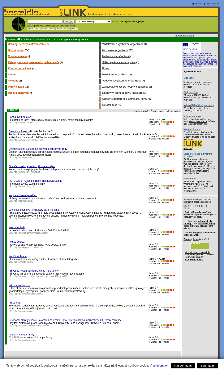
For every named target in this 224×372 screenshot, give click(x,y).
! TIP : (30, 26)
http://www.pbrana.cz (24, 262)
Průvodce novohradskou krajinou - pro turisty (34, 270)
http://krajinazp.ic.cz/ (23, 201)
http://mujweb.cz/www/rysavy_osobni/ (31, 326)
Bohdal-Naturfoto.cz (20, 117)
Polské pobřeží (17, 241)
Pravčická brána (18, 256)
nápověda (73, 29)
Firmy (105, 68)
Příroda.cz (14, 302)
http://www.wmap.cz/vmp (25, 340)
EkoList (196, 173)
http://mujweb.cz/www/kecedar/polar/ (31, 233)
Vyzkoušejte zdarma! (184, 35)
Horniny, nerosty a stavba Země (27, 44)
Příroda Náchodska (19, 285)
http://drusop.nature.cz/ (24, 157)
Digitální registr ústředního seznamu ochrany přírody (38, 148)
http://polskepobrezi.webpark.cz (28, 247)
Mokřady (13, 80)
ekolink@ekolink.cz (198, 121)
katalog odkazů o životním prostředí (110, 14)
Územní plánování (18, 92)
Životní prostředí (36, 39)
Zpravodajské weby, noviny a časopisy (125, 86)
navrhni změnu (47, 29)
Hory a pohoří (16, 50)
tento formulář (200, 124)
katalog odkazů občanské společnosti (27, 14)
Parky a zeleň (16, 86)
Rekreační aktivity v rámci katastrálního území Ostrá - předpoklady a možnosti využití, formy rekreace (65, 320)
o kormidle (61, 29)
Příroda (53, 39)
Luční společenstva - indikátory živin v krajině (34, 209)
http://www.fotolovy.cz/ (24, 186)
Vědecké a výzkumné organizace (121, 80)
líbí (159, 124)
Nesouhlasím (183, 365)
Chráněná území (17, 56)
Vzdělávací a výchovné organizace (122, 44)
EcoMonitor (195, 171)
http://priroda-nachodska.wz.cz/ (28, 294)
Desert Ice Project (19, 131)
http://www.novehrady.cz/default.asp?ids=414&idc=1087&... (41, 276)
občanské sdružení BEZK (195, 161)
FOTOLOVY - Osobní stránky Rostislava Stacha (35, 180)
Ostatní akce (109, 105)
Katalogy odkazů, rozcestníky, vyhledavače (33, 62)
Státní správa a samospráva (118, 62)
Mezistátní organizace (115, 74)
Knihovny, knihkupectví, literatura (122, 92)
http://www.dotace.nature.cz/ (27, 172)
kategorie (197, 232)
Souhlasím (208, 365)
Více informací (159, 365)
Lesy (11, 74)
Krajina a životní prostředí (23, 195)
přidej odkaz (33, 29)
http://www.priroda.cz (24, 311)
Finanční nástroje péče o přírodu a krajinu (32, 166)
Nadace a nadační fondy (116, 56)
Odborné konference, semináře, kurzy (124, 98)
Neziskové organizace (115, 50)
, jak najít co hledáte (199, 255)
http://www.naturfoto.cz (24, 122)
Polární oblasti (17, 227)
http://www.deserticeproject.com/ (29, 140)
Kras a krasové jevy (19, 68)
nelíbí (165, 124)
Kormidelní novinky (194, 257)
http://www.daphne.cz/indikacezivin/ (30, 218)
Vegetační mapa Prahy (21, 334)
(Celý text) (188, 100)
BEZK (216, 4)
